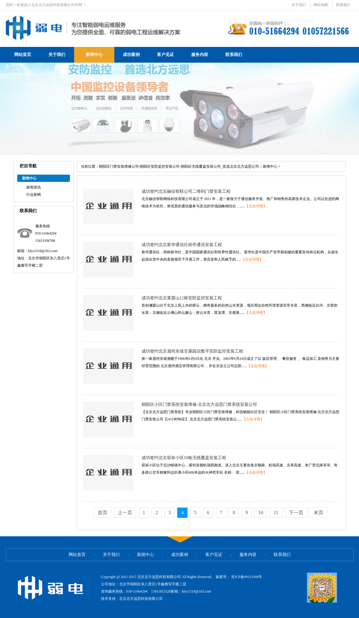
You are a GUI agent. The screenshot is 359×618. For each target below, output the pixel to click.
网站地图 (321, 5)
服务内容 (199, 54)
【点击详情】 (256, 206)
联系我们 (343, 5)
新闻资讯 (33, 187)
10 (260, 512)
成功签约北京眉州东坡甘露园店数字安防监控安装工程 (192, 351)
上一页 (125, 512)
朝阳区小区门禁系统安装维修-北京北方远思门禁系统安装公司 (199, 404)
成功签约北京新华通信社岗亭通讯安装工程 (182, 244)
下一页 (296, 512)
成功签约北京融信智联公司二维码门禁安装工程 (186, 191)
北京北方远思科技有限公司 (141, 599)
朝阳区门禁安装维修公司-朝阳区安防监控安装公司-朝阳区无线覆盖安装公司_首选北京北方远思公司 (179, 166)
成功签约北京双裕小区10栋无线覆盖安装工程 (184, 457)
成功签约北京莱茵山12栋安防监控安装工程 (182, 298)
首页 (102, 512)
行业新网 (33, 194)
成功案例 (131, 54)
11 (276, 512)
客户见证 (165, 54)
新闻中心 (94, 54)
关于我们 (299, 5)
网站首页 (22, 54)
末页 (318, 512)
